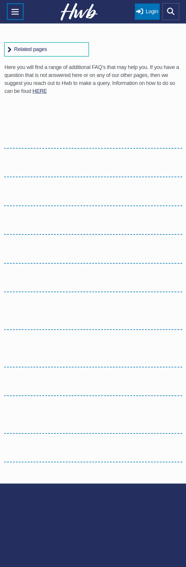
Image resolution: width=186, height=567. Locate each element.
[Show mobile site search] (170, 11)
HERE (40, 91)
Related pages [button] (30, 49)
